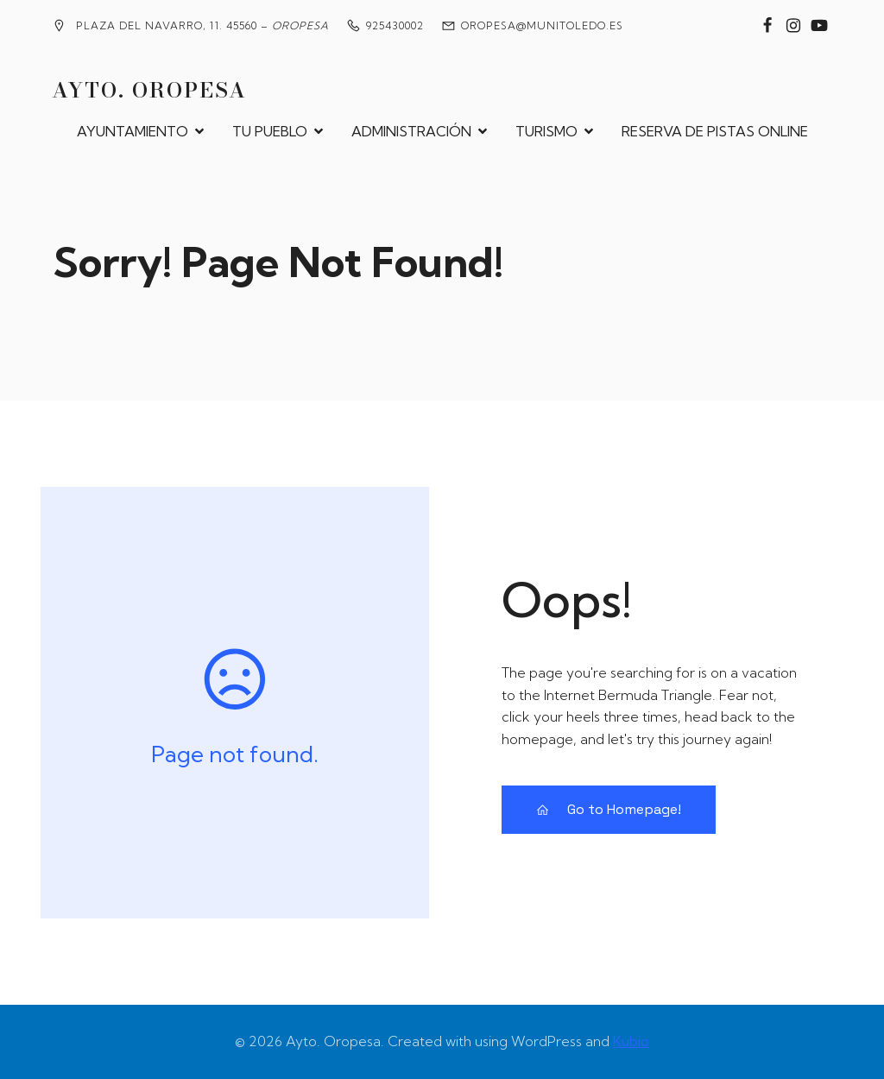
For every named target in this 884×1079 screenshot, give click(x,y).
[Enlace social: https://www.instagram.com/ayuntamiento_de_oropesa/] (793, 26)
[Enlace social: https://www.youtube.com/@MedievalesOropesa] (819, 26)
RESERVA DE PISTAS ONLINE (715, 131)
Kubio (631, 1041)
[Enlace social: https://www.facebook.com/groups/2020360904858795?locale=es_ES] (767, 26)
